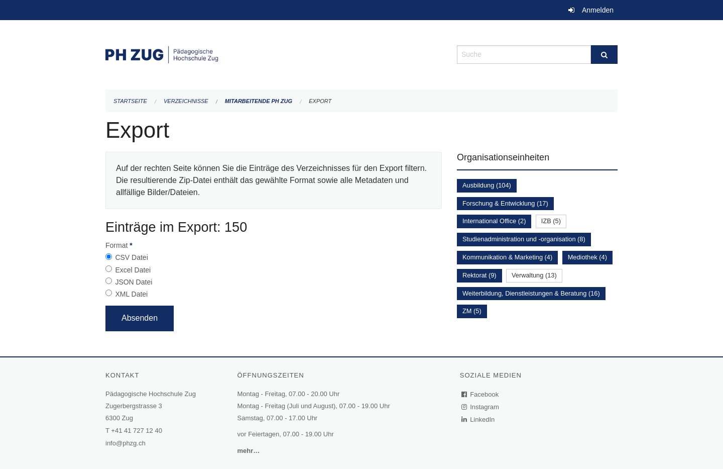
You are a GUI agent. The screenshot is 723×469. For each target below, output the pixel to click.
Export (320, 101)
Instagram (481, 407)
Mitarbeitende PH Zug (258, 101)
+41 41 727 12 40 (136, 430)
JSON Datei (133, 282)
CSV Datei (131, 257)
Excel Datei (133, 270)
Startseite (130, 101)
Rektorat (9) (479, 275)
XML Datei (131, 294)
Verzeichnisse (186, 101)
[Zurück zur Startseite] (273, 53)
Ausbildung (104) (486, 185)
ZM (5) (471, 311)
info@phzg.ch (125, 443)
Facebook (480, 394)
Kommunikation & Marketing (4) (507, 257)
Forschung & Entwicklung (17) (505, 203)
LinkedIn (478, 419)
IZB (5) (551, 221)
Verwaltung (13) (534, 275)
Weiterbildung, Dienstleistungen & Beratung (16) (531, 293)
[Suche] (604, 54)
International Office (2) (494, 221)
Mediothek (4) (587, 257)
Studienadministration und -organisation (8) (523, 239)
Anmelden (598, 10)
